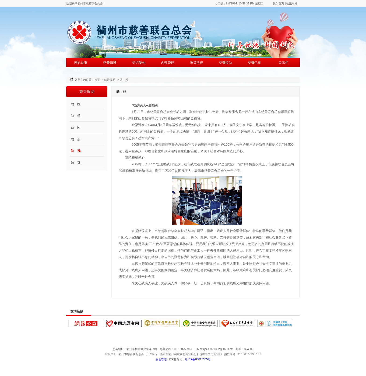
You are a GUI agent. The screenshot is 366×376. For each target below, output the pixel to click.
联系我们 (80, 70)
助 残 (124, 79)
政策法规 (196, 63)
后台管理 (161, 359)
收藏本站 (291, 3)
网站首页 (80, 63)
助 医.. (76, 104)
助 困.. (76, 127)
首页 (97, 79)
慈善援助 (225, 63)
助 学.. (76, 116)
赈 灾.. (76, 162)
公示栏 (283, 63)
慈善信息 (254, 63)
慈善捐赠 (109, 63)
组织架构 (138, 63)
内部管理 (167, 63)
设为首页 (278, 3)
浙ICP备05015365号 (197, 359)
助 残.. (76, 151)
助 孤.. (76, 139)
